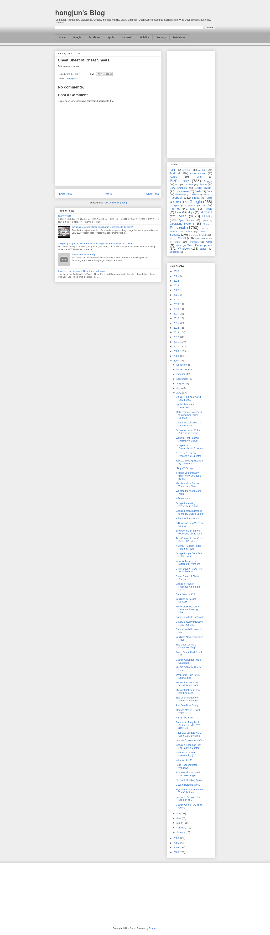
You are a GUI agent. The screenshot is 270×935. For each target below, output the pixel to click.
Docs (209, 191)
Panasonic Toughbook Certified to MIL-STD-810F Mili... (188, 725)
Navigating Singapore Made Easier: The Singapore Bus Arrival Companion (95, 243)
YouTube (174, 251)
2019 (177, 304)
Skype (205, 235)
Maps (191, 212)
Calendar (189, 184)
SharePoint (193, 235)
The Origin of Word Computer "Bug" (186, 646)
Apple (110, 37)
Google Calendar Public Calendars (188, 661)
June (179, 393)
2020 (177, 299)
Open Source (186, 220)
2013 (177, 332)
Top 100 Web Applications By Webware (190, 462)
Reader (173, 231)
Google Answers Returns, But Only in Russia (189, 431)
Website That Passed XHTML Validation (187, 439)
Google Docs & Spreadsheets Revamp (189, 447)
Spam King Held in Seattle (190, 617)
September (182, 378)
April (179, 818)
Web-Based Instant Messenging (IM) (186, 754)
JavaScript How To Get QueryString (188, 676)
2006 (177, 838)
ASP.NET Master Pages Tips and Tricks (188, 547)
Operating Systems (182, 223)
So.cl (172, 238)
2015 (177, 323)
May (178, 813)
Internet (175, 208)
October (181, 374)
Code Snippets (178, 188)
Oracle (206, 224)
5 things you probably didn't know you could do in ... (188, 475)
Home (62, 37)
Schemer (203, 232)
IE (204, 205)
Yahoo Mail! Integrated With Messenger (188, 774)
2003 (177, 852)
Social (182, 238)
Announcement (198, 173)
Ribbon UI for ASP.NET (188, 518)
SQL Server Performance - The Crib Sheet (190, 791)
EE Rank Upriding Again (189, 780)
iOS (192, 208)
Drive (193, 194)
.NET (172, 170)
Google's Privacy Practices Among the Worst (188, 586)
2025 (177, 276)
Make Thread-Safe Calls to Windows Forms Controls (189, 415)
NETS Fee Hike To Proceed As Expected (188, 454)
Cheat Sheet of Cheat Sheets (84, 60)
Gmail (177, 202)
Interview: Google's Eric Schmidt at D (188, 798)
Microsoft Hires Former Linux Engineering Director (188, 609)
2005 (177, 843)
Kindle (208, 208)
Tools (176, 241)
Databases (179, 37)
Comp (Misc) (72, 78)
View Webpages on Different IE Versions (188, 562)
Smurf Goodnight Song (83, 254)
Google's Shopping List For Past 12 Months (188, 746)
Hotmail (191, 205)
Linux (178, 212)
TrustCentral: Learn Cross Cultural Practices (190, 540)
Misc (182, 216)
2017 (177, 313)
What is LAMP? (184, 760)
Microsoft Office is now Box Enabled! (188, 691)
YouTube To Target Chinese (186, 600)
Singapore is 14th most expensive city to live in (189, 532)
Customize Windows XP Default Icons (188, 424)
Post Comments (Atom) (115, 202)
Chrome (203, 184)
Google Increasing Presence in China (187, 505)
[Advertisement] (191, 103)
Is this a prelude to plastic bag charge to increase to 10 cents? (102, 227)
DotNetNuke (180, 195)
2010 (177, 346)
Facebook (94, 37)
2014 (177, 327)
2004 (177, 847)
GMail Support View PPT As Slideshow (189, 570)
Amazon (186, 170)
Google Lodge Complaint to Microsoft (189, 555)
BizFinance (179, 181)
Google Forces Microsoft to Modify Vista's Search (190, 512)
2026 (177, 271)
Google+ (174, 205)
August (180, 383)
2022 (177, 290)
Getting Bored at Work (188, 784)
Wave (178, 245)
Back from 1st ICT (185, 594)
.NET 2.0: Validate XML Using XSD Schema (188, 734)
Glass (209, 198)
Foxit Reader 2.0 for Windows (186, 766)
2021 (177, 294)
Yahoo (203, 248)
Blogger (208, 181)
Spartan (198, 238)
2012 (177, 337)
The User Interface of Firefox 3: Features (187, 699)
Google (77, 37)
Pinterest (204, 228)
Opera (205, 220)
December (182, 364)
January (181, 832)
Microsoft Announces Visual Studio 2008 (187, 684)
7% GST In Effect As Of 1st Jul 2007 (188, 398)
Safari (189, 231)
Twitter (208, 241)
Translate (194, 242)
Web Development (199, 245)
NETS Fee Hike (184, 717)
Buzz (177, 184)
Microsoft (126, 37)
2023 (177, 285)
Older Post (152, 193)
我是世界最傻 (64, 216)
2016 (177, 318)
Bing (199, 176)
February (181, 827)
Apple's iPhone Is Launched (185, 406)
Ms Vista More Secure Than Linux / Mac (187, 485)
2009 (177, 351)
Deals (198, 191)
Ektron (206, 195)
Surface (208, 238)
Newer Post (65, 193)
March (180, 822)
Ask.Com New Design (187, 705)
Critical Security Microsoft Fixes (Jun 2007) (189, 623)
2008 (177, 356)
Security (161, 37)
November (182, 369)
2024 (177, 280)
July (178, 388)
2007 (177, 360)
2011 (177, 341)
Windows (184, 248)
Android (175, 173)
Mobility (144, 37)
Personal (177, 227)
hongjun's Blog (80, 13)
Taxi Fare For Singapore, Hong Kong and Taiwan (82, 271)
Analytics (202, 170)
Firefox (196, 197)
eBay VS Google (185, 468)
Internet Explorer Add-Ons (190, 740)
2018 (177, 309)
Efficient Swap (183, 498)
